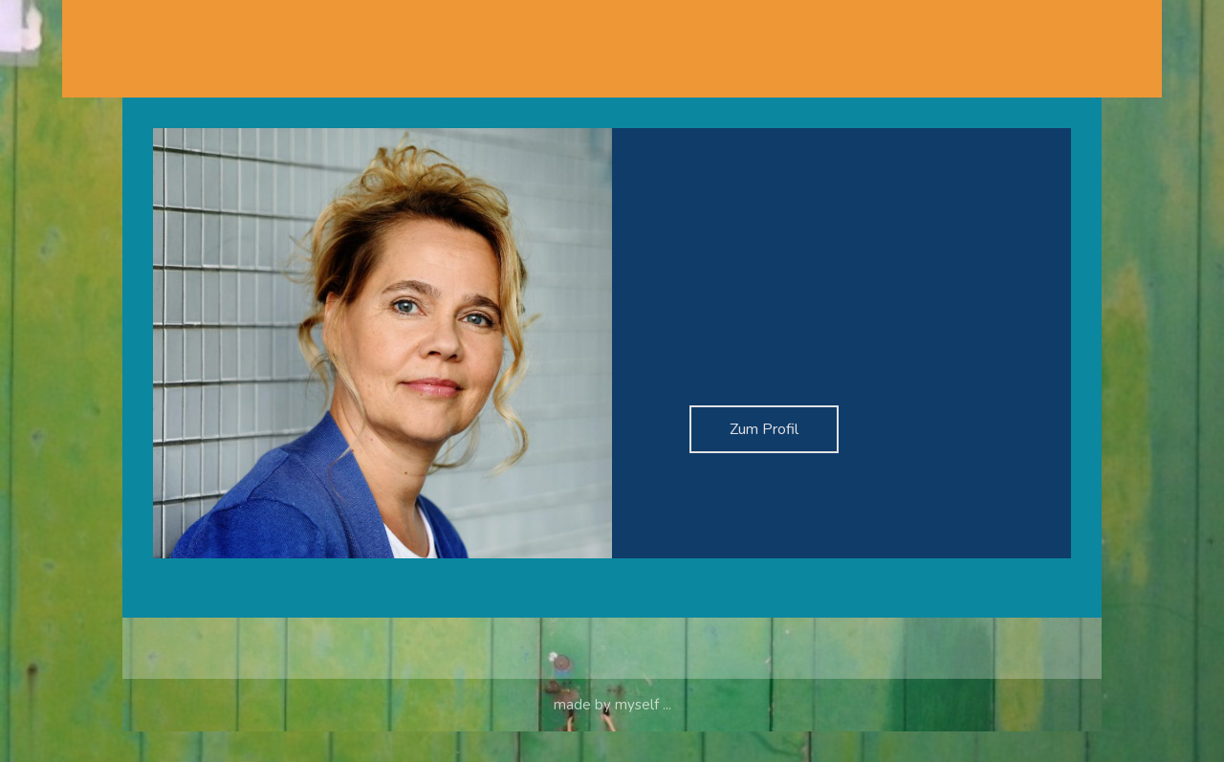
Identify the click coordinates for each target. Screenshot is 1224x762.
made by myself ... (612, 735)
